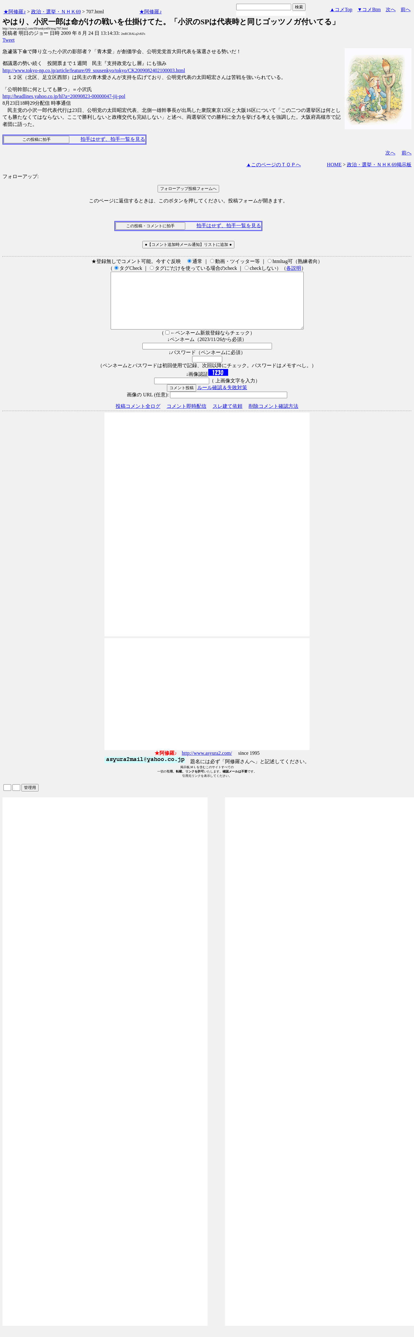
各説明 (293, 268)
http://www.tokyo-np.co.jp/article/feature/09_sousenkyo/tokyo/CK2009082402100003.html (93, 70)
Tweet (8, 40)
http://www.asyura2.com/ (207, 764)
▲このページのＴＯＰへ (273, 164)
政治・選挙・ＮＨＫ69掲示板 (379, 164)
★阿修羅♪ (14, 11)
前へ (406, 9)
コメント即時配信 (186, 417)
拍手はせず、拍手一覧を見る (112, 139)
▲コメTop (341, 9)
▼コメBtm (369, 9)
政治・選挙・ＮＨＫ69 (56, 11)
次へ (391, 9)
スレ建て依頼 (227, 417)
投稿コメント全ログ (138, 417)
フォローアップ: (20, 176)
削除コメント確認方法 (273, 417)
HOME (334, 164)
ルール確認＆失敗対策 (222, 398)
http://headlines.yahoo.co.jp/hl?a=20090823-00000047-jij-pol (63, 96)
